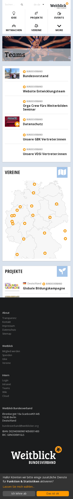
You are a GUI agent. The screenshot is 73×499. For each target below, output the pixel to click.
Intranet (6, 384)
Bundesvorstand (35, 76)
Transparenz (9, 318)
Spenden (7, 355)
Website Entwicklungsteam (44, 91)
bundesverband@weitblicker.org (20, 426)
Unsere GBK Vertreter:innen (44, 139)
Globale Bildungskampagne (44, 288)
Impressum (8, 326)
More (59, 28)
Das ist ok (52, 493)
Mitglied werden (11, 351)
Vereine (36, 28)
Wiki (4, 392)
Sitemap (6, 333)
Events (59, 15)
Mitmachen (14, 28)
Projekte (36, 15)
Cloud (5, 395)
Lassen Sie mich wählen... (18, 486)
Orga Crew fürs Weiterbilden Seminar (45, 108)
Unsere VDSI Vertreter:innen (45, 154)
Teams (6, 388)
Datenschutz (33, 124)
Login (5, 380)
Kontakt (6, 322)
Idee (14, 15)
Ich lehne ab (18, 493)
